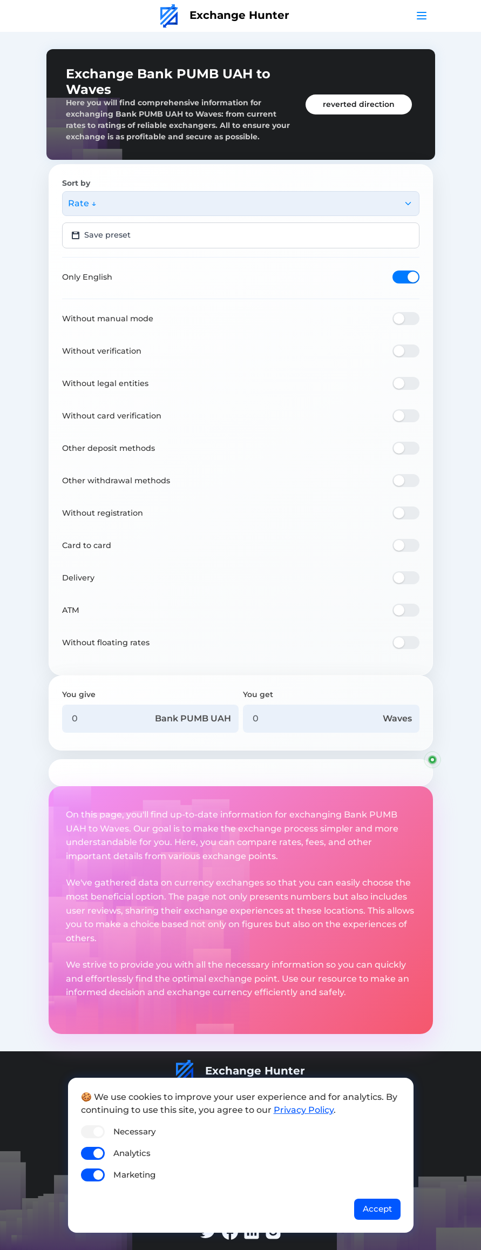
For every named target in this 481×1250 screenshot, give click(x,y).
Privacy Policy (304, 1110)
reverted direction (359, 104)
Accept (377, 1209)
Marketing (134, 1175)
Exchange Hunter (224, 15)
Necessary (134, 1131)
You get (258, 694)
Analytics (132, 1153)
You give (79, 694)
